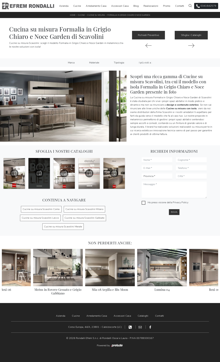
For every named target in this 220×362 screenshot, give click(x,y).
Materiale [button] (94, 62)
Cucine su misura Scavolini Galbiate (84, 218)
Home (72, 15)
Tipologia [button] (119, 62)
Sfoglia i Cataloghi (191, 35)
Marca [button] (71, 62)
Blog (136, 6)
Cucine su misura (96, 15)
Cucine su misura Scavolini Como (41, 209)
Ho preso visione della (168, 202)
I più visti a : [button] (145, 62)
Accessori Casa (120, 6)
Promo (166, 6)
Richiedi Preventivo (148, 35)
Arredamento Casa (96, 6)
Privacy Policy (180, 202)
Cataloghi (143, 316)
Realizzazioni (151, 6)
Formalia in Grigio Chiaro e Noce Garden (128, 15)
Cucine (77, 6)
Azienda (63, 6)
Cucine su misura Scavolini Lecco (40, 218)
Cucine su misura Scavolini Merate (63, 226)
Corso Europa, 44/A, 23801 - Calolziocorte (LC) (95, 327)
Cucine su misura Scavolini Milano (84, 209)
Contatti (179, 6)
